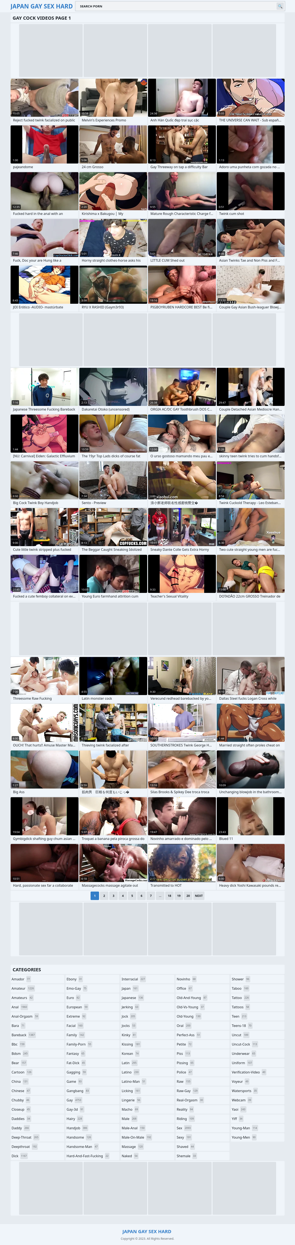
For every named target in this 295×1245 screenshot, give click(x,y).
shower (241, 979)
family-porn (79, 1044)
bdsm (20, 1053)
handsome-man (83, 1146)
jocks (129, 1025)
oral (184, 1025)
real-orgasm (190, 1100)
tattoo (241, 998)
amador (21, 979)
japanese (133, 998)
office (185, 988)
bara (19, 1025)
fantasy (76, 1053)
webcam (242, 1100)
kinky (129, 1035)
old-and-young (192, 998)
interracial (134, 979)
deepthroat (25, 1146)
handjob (77, 1128)
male (129, 1119)
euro (74, 998)
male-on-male (137, 1137)
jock (129, 1016)
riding (186, 1119)
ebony (75, 979)
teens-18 (242, 1025)
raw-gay (188, 1091)
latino (131, 1072)
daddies (21, 1119)
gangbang (78, 1091)
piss (184, 1053)
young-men (244, 1137)
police (185, 1072)
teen (239, 1016)
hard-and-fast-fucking (88, 1156)
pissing (185, 1063)
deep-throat (25, 1137)
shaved (186, 1146)
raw (184, 1081)
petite (184, 1044)
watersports (245, 1091)
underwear (244, 1053)
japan (130, 988)
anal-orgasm (25, 1016)
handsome (79, 1137)
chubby (21, 1100)
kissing (131, 1044)
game (75, 1081)
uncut (240, 1035)
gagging (77, 1072)
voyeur (240, 1081)
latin (130, 1063)
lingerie (131, 1100)
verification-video (249, 1072)
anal (20, 1007)
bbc (19, 1044)
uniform (242, 1063)
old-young (189, 1016)
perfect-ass (189, 1035)
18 (169, 896)
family (76, 1035)
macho (130, 1109)
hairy (75, 1119)
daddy (21, 1128)
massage (133, 1146)
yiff (237, 1119)
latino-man (134, 1081)
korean (131, 1053)
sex (184, 1128)
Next (199, 896)
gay (74, 1100)
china (20, 1081)
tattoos (241, 1007)
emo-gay (77, 988)
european (77, 1007)
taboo (241, 988)
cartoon (22, 1072)
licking (131, 1091)
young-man (245, 1128)
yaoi (239, 1109)
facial (75, 1025)
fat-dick (76, 1063)
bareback (24, 1035)
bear (19, 1063)
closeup (21, 1109)
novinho (187, 979)
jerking (130, 1007)
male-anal (134, 1128)
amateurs (23, 998)
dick (20, 1156)
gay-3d (75, 1109)
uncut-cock (245, 1044)
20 (188, 896)
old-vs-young (191, 1007)
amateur (23, 988)
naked (130, 1156)
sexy (184, 1137)
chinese (21, 1091)
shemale (187, 1156)
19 (178, 896)
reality (185, 1109)
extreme (76, 1016)
